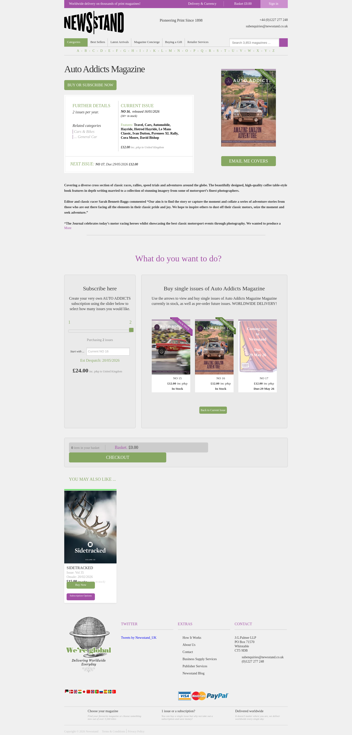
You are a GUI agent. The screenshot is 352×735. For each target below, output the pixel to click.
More (67, 228)
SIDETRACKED (80, 558)
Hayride (126, 129)
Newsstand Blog (194, 663)
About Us (189, 635)
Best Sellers (98, 42)
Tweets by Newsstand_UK (138, 627)
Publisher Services (195, 656)
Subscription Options (78, 587)
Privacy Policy (136, 721)
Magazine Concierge (147, 42)
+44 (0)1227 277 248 (273, 20)
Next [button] (272, 351)
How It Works (192, 627)
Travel (138, 125)
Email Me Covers (248, 161)
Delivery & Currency (202, 3)
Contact (188, 642)
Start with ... (77, 351)
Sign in (273, 3)
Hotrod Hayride (145, 129)
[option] (248, 108)
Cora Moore (129, 137)
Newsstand (92, 721)
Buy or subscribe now (90, 85)
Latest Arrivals (120, 42)
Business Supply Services (200, 649)
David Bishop (149, 137)
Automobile (161, 125)
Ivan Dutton (141, 133)
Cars (148, 125)
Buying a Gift (174, 42)
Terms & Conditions (113, 721)
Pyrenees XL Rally (165, 133)
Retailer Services (198, 42)
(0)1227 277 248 (253, 651)
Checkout (251, 447)
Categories (73, 42)
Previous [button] (156, 351)
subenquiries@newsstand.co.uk (267, 26)
